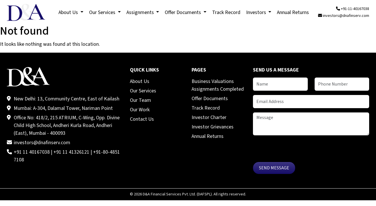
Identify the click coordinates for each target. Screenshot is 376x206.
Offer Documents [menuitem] (183, 12)
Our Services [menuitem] (102, 12)
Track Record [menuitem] (226, 12)
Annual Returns (208, 136)
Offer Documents (210, 98)
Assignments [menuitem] (140, 12)
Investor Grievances (213, 126)
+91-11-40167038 (352, 9)
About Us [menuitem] (69, 12)
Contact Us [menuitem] (142, 119)
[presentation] (296, 151)
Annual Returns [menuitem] (293, 12)
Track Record (206, 108)
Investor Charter (209, 117)
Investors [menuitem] (256, 12)
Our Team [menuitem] (140, 100)
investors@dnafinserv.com (343, 16)
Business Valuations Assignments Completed (218, 85)
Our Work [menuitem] (140, 109)
